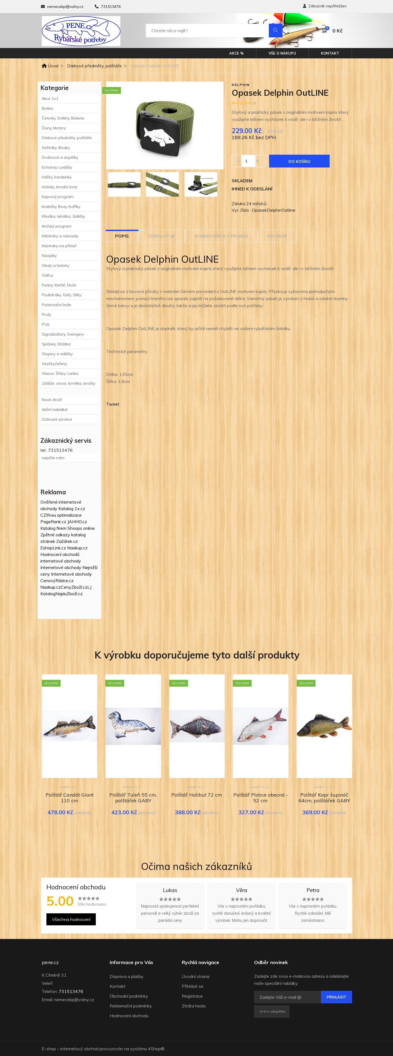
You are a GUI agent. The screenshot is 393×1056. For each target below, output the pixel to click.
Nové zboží (52, 399)
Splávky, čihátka (56, 344)
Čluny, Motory (54, 127)
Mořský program (57, 226)
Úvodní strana (195, 976)
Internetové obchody (60, 567)
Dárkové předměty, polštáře (94, 65)
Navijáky (49, 255)
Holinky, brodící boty (59, 186)
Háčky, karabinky (57, 177)
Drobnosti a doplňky (60, 157)
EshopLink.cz (53, 548)
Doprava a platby (127, 976)
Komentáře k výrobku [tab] (221, 236)
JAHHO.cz (77, 521)
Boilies (47, 108)
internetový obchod (79, 1048)
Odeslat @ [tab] (161, 236)
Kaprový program (58, 196)
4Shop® (156, 1048)
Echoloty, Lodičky (57, 167)
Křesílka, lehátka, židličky (63, 216)
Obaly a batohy (55, 265)
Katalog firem (53, 528)
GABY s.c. (69, 787)
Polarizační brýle (56, 304)
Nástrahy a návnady (60, 236)
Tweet (112, 404)
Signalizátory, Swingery (63, 334)
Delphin (241, 85)
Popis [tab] (122, 236)
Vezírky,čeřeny (54, 363)
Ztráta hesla (194, 1006)
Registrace (192, 996)
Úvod (50, 65)
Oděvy (47, 275)
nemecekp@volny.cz (65, 6)
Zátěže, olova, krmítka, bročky (68, 383)
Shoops (74, 528)
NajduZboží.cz (69, 593)
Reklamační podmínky (131, 1006)
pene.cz (50, 962)
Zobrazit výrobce (57, 419)
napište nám (53, 457)
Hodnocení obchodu (129, 1015)
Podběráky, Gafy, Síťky (61, 294)
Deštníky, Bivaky (56, 147)
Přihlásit (336, 997)
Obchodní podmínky (129, 996)
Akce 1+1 (50, 98)
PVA (45, 324)
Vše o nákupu (282, 53)
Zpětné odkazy (55, 534)
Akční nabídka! (55, 409)
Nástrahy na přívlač (59, 245)
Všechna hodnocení (71, 919)
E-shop (49, 1048)
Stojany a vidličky (57, 353)
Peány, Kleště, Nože (59, 285)
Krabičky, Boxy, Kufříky (61, 206)
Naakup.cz (77, 548)
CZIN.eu (48, 515)
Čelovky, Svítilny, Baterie (63, 118)
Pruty (46, 314)
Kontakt (330, 53)
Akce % (236, 53)
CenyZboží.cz (74, 587)
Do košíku (299, 161)
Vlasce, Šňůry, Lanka (60, 373)
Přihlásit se (192, 986)
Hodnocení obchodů (59, 554)
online (89, 528)
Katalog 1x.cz (71, 508)
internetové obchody (60, 561)
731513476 (111, 6)
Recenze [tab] (277, 236)
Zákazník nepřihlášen (325, 6)
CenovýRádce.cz (57, 580)
